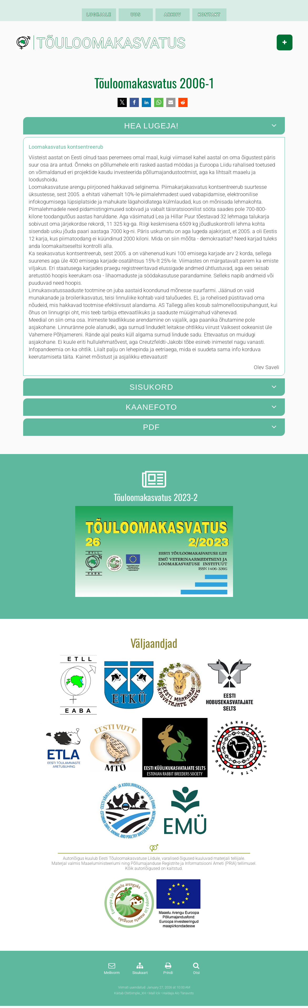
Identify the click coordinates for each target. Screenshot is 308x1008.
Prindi (168, 973)
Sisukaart (140, 973)
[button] (122, 102)
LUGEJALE (99, 14)
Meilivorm (112, 973)
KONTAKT (209, 14)
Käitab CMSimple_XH (130, 993)
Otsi (196, 973)
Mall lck (154, 993)
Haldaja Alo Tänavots (178, 993)
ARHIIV (172, 14)
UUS (136, 14)
